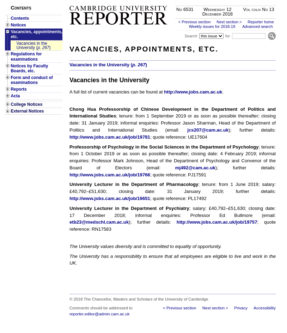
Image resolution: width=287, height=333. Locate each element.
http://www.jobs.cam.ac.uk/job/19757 (217, 222)
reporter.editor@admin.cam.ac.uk (99, 314)
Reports (18, 89)
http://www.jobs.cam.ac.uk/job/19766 (109, 174)
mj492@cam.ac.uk (195, 167)
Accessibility (265, 308)
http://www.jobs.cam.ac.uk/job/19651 (109, 198)
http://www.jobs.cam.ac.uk (193, 92)
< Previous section (194, 22)
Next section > (229, 22)
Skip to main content (257, 2)
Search (190, 36)
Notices (18, 25)
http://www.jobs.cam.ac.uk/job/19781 (109, 137)
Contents (20, 18)
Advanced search (257, 26)
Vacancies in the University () (33, 45)
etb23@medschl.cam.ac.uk (99, 222)
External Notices (27, 111)
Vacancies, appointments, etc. (36, 34)
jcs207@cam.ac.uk (207, 130)
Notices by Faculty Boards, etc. (29, 68)
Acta (15, 95)
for (227, 36)
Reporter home (261, 22)
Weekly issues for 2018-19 (212, 26)
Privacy (241, 308)
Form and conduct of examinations (32, 80)
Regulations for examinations (26, 56)
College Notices (26, 104)
